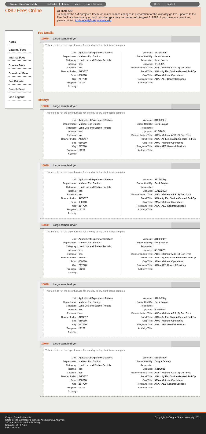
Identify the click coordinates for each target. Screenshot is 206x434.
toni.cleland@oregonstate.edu (93, 20)
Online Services (94, 4)
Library (65, 4)
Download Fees (19, 73)
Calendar (52, 4)
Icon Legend (17, 97)
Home (157, 4)
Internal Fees (17, 57)
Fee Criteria (16, 81)
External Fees (17, 49)
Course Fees (17, 65)
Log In (170, 4)
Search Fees (17, 89)
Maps (77, 4)
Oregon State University (23, 4)
